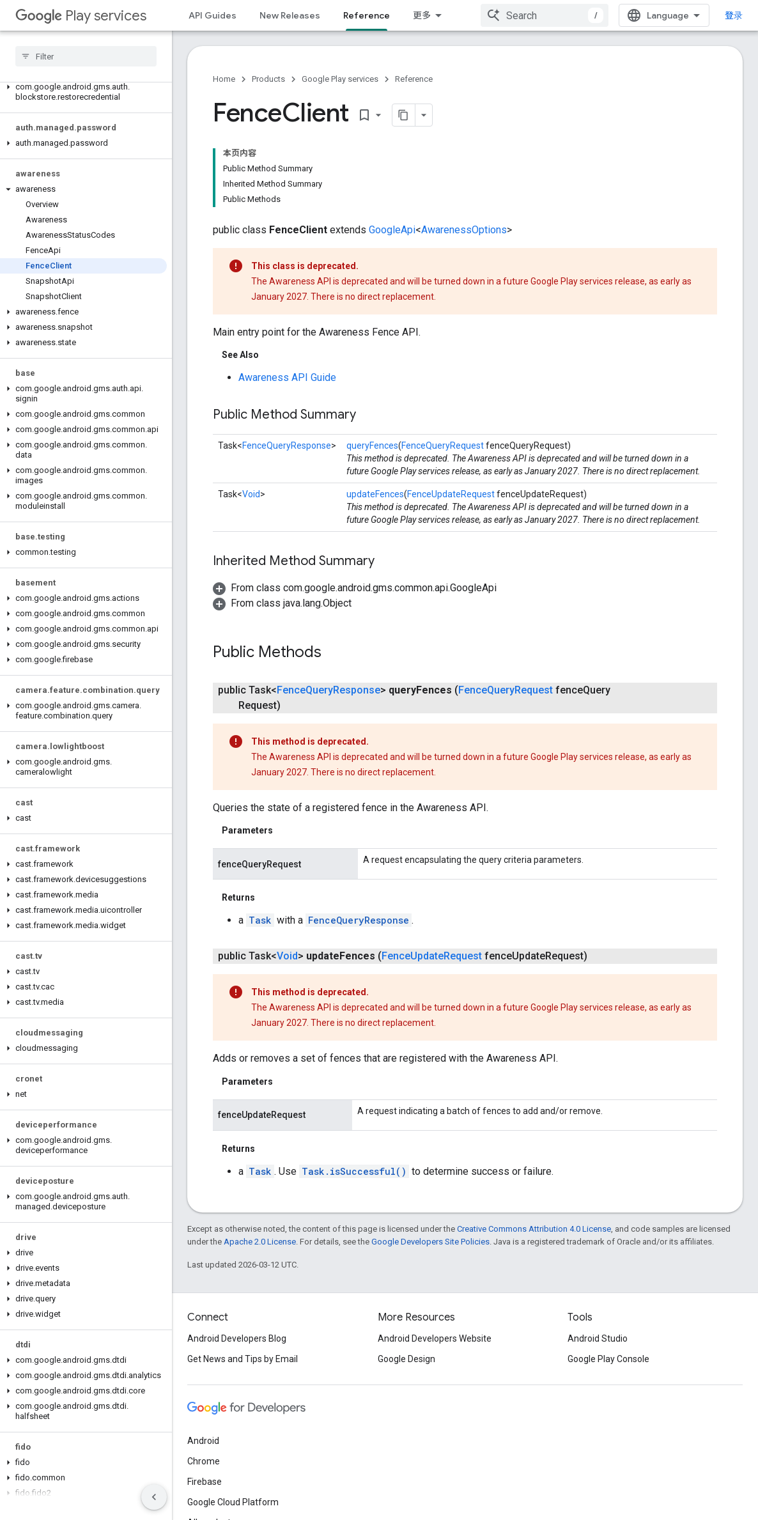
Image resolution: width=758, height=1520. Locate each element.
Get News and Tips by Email (242, 1359)
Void (251, 494)
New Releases (289, 15)
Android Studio (598, 1338)
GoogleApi (392, 230)
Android (203, 1441)
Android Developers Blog (236, 1338)
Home (224, 79)
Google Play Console (608, 1359)
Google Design (406, 1359)
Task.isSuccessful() (354, 1171)
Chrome (203, 1461)
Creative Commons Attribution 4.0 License (534, 1229)
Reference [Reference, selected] (366, 15)
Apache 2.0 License (260, 1241)
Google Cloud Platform (233, 1502)
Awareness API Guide (287, 377)
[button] (83, 92)
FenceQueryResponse (286, 445)
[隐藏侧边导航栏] (154, 1497)
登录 (734, 15)
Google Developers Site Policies (430, 1241)
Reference (414, 79)
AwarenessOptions (464, 230)
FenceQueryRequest (442, 445)
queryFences (372, 445)
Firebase (204, 1482)
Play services (80, 15)
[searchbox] (86, 56)
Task (260, 920)
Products (268, 79)
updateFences (375, 494)
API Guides (212, 15)
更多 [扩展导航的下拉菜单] (422, 15)
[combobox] (544, 15)
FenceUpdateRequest (451, 494)
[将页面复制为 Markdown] (403, 115)
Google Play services (340, 79)
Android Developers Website (434, 1338)
